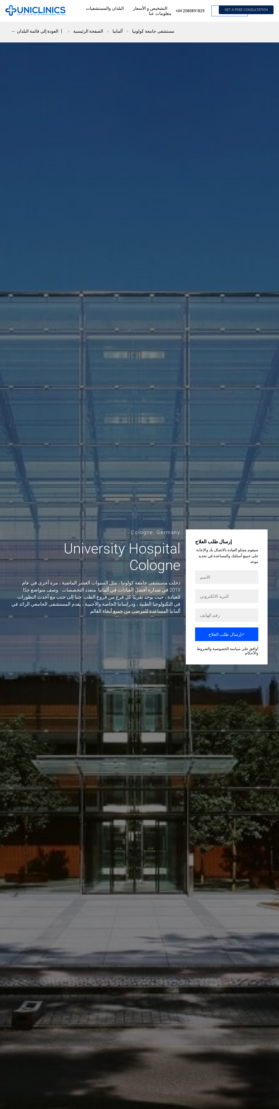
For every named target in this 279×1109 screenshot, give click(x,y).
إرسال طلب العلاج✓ (226, 634)
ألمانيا (118, 31)
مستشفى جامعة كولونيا (153, 31)
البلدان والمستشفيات (105, 8)
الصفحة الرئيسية (88, 31)
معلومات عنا (160, 13)
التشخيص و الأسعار (150, 8)
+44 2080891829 (190, 11)
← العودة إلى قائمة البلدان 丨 (37, 31)
